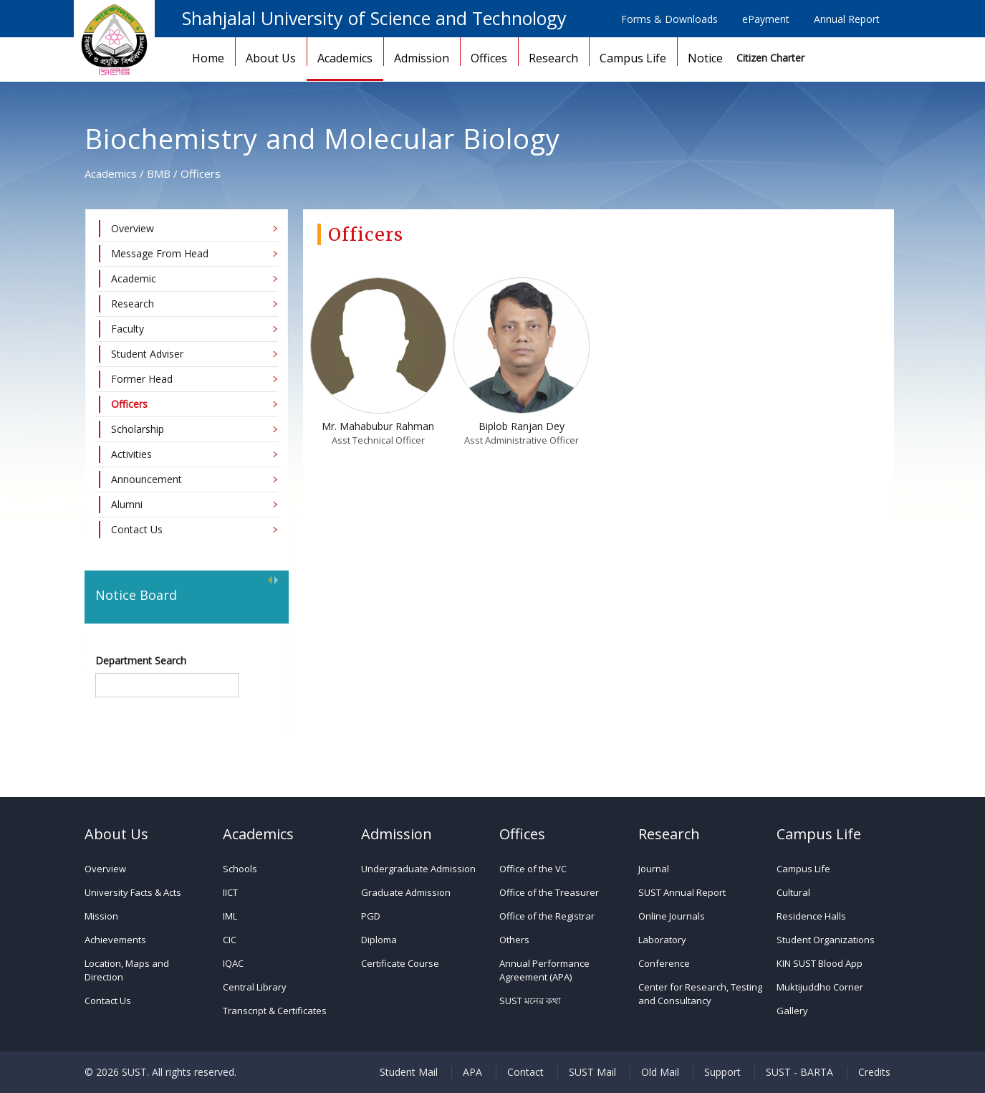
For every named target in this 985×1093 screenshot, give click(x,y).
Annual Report (847, 19)
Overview (105, 868)
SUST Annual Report (682, 892)
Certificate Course (400, 963)
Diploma (379, 939)
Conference (664, 963)
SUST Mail (592, 1072)
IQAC (233, 963)
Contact (525, 1072)
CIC (229, 939)
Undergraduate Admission (418, 868)
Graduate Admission (406, 892)
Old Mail (660, 1072)
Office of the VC (533, 868)
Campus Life (633, 58)
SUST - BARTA (799, 1072)
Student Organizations (826, 939)
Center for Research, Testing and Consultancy (700, 993)
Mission (101, 916)
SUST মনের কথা (530, 1000)
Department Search (140, 660)
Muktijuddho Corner (820, 986)
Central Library (255, 986)
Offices (489, 58)
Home (208, 58)
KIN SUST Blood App (820, 963)
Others (514, 939)
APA (472, 1072)
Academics (345, 58)
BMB (158, 173)
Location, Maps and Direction (127, 970)
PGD (370, 916)
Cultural (793, 892)
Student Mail (409, 1072)
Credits (874, 1072)
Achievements (115, 939)
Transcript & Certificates (275, 1010)
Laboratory (662, 939)
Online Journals (671, 916)
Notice (705, 58)
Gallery (792, 1010)
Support (722, 1072)
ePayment (765, 19)
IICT (230, 892)
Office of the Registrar (547, 916)
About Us (271, 58)
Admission (421, 58)
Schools (240, 868)
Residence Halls (811, 916)
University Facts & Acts (133, 892)
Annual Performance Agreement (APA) (544, 970)
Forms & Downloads (669, 19)
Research (553, 58)
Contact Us (108, 1000)
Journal (653, 868)
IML (230, 916)
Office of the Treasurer (549, 892)
